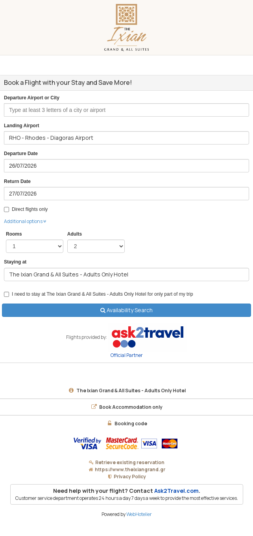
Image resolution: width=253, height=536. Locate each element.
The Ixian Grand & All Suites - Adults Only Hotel (127, 390)
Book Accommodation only (126, 407)
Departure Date (21, 153)
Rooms (14, 234)
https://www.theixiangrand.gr (130, 469)
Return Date (17, 181)
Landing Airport (21, 125)
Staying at (15, 262)
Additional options (25, 221)
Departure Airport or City (31, 98)
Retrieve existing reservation (129, 462)
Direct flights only (26, 209)
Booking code (126, 423)
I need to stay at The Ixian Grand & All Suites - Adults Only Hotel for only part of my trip (98, 294)
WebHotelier (139, 514)
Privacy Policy (130, 476)
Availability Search (126, 310)
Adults (74, 234)
